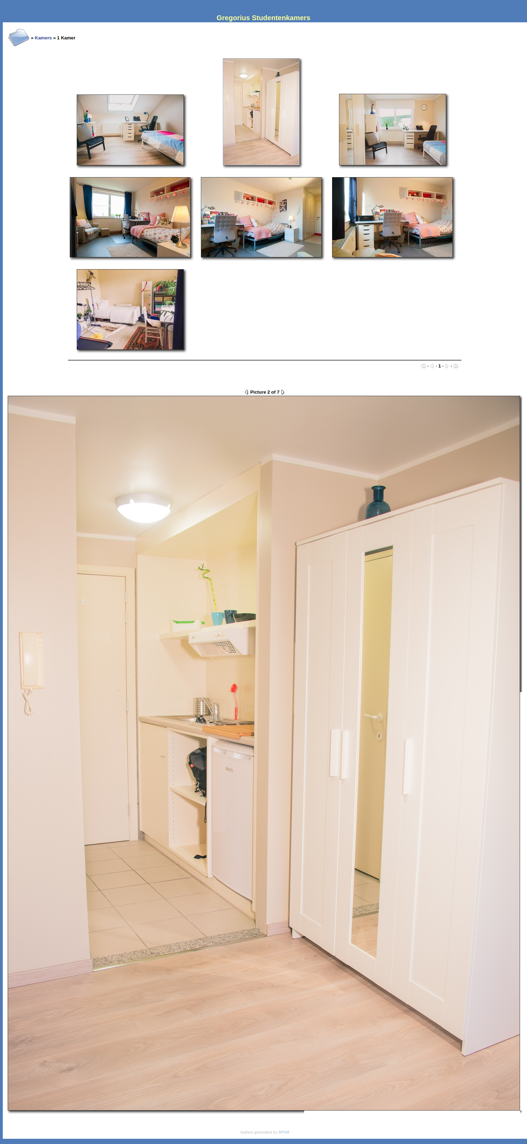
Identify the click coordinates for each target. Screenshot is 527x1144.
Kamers (43, 37)
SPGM (283, 1132)
